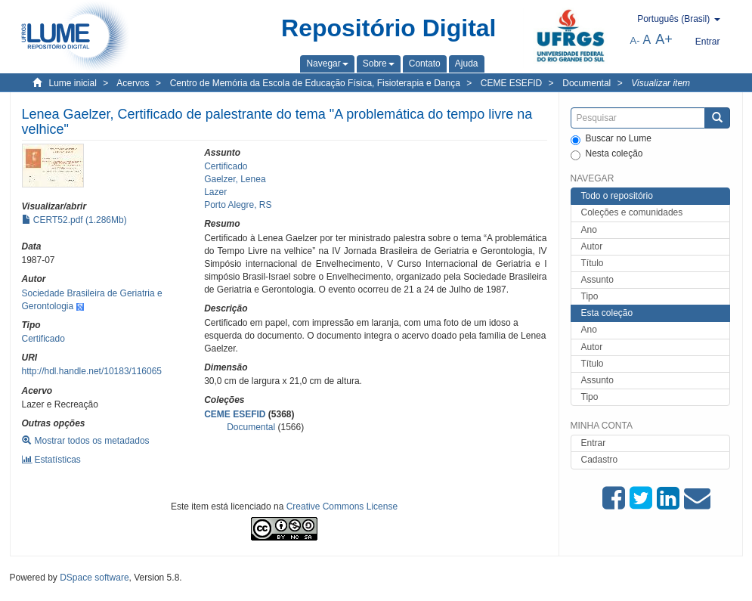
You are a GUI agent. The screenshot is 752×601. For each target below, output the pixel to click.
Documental (586, 83)
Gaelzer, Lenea (234, 179)
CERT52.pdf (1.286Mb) (74, 220)
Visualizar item (660, 83)
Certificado (43, 338)
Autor (592, 246)
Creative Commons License (342, 506)
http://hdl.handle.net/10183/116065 (92, 371)
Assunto (597, 279)
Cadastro (599, 459)
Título (592, 263)
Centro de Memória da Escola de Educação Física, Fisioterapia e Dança (315, 83)
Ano (589, 230)
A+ (664, 39)
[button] (327, 63)
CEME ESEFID (511, 83)
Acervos (132, 83)
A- (635, 40)
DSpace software (94, 577)
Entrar (593, 443)
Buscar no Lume (611, 139)
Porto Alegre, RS (237, 205)
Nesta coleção (607, 154)
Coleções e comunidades (632, 212)
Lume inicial (73, 83)
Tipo (590, 296)
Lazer (215, 192)
